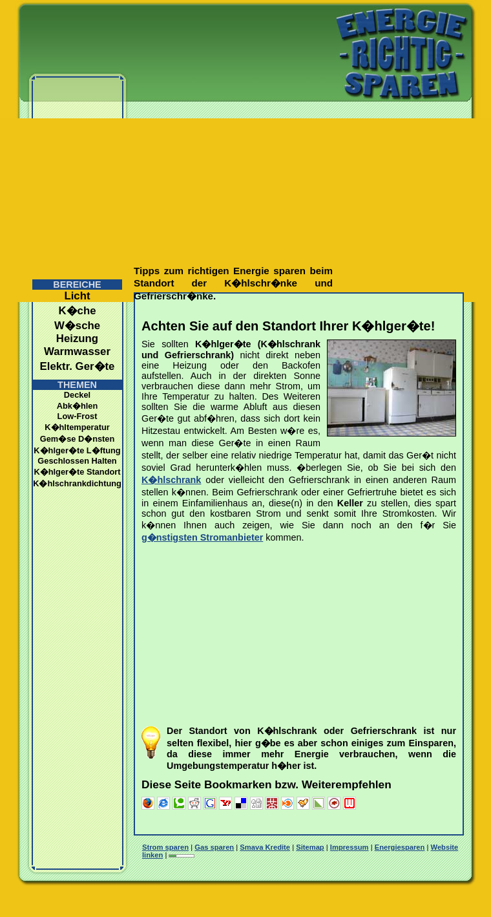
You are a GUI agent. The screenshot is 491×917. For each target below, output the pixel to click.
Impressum (349, 847)
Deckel (77, 395)
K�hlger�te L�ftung (77, 450)
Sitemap (310, 847)
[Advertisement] (121, 140)
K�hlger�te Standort (77, 472)
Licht (77, 296)
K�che (77, 311)
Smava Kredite (265, 847)
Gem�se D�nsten (77, 439)
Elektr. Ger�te (77, 366)
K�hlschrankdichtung (77, 483)
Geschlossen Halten (76, 461)
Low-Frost (77, 416)
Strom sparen (165, 847)
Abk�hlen (77, 406)
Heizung (77, 338)
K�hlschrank (171, 480)
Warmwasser (77, 351)
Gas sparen (214, 847)
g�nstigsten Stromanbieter (202, 537)
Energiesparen (400, 847)
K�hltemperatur (77, 427)
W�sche (77, 325)
